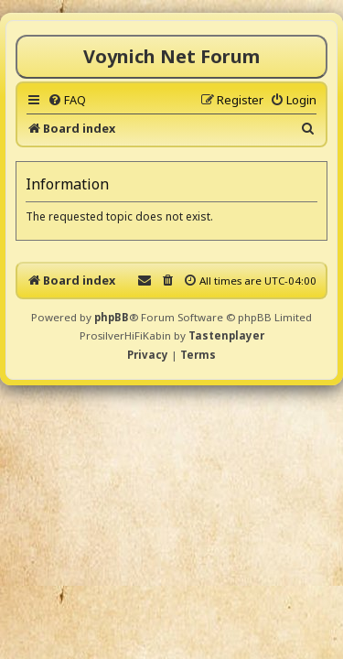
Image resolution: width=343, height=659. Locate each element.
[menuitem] (67, 100)
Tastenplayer (226, 335)
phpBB (111, 317)
